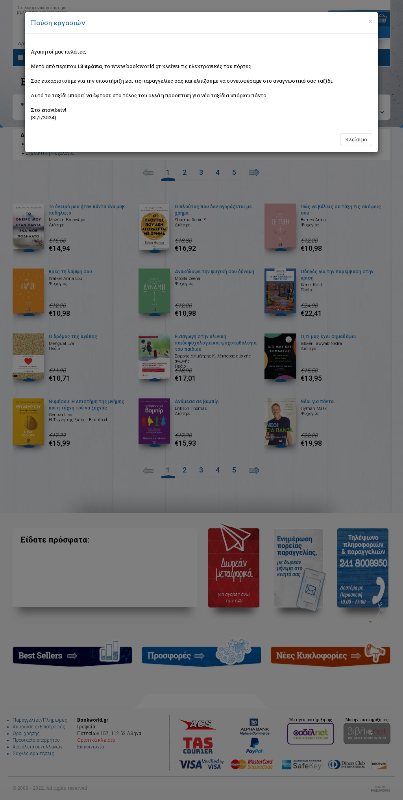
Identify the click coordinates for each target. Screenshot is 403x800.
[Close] (370, 21)
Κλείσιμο (356, 139)
